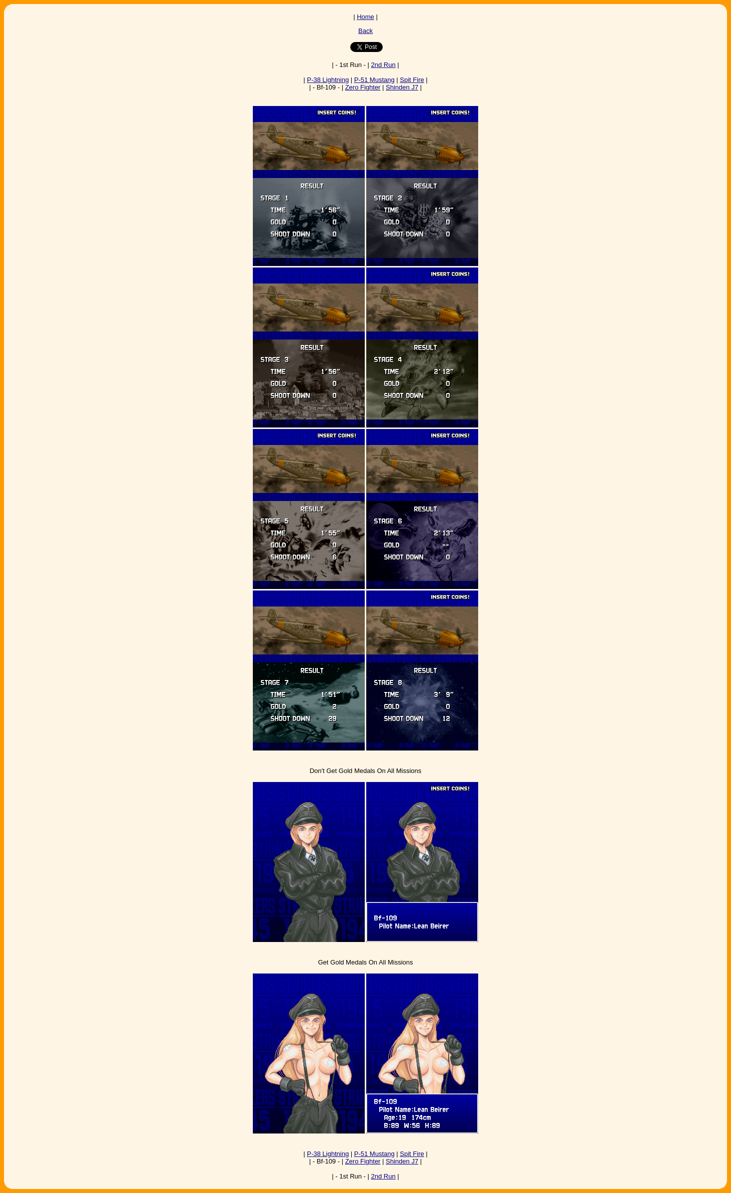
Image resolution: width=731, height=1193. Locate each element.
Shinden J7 (402, 87)
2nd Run (383, 64)
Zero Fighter (363, 87)
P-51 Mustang (374, 80)
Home (365, 16)
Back (365, 30)
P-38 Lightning (328, 80)
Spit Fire (412, 80)
